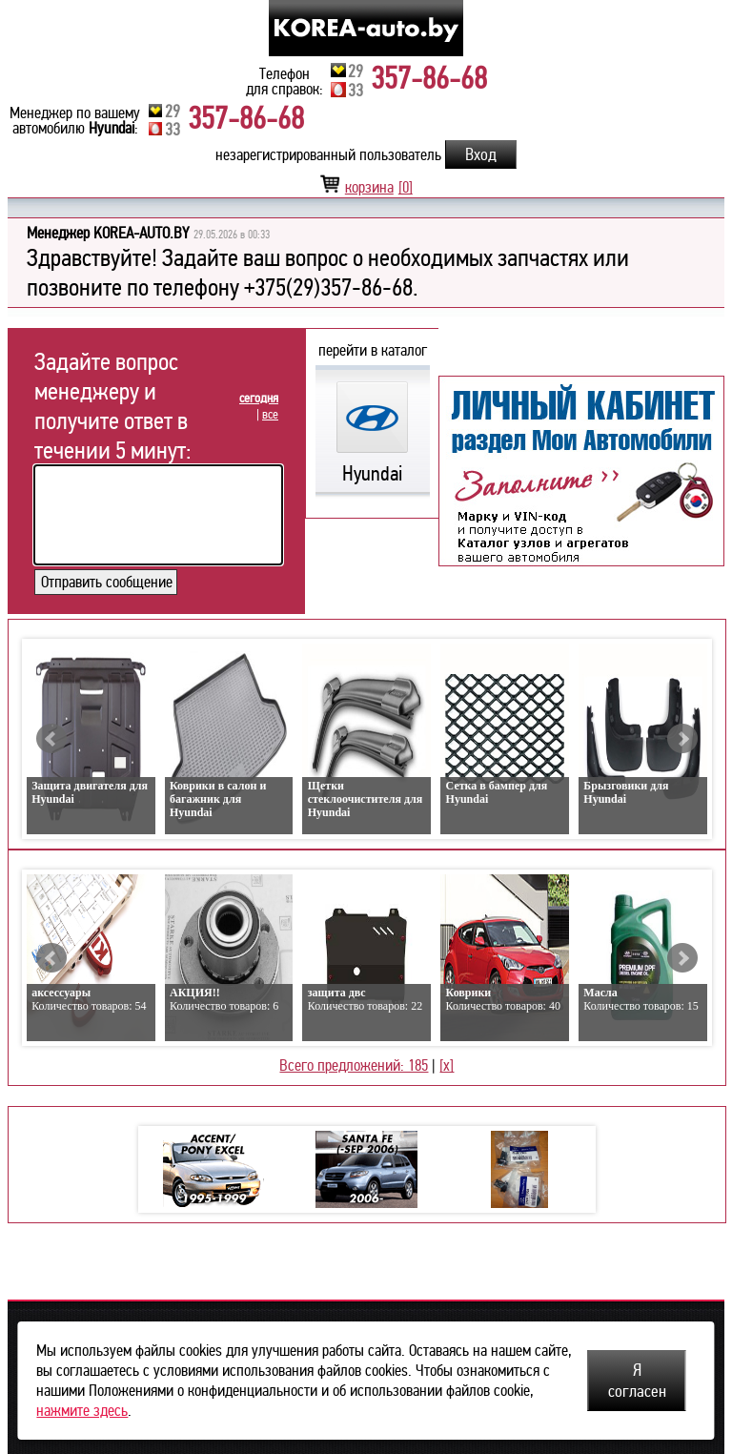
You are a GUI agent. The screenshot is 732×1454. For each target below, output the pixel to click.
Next (682, 739)
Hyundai (372, 460)
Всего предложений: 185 (353, 1065)
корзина (366, 187)
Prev (51, 739)
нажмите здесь (82, 1411)
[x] (446, 1065)
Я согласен (637, 1381)
